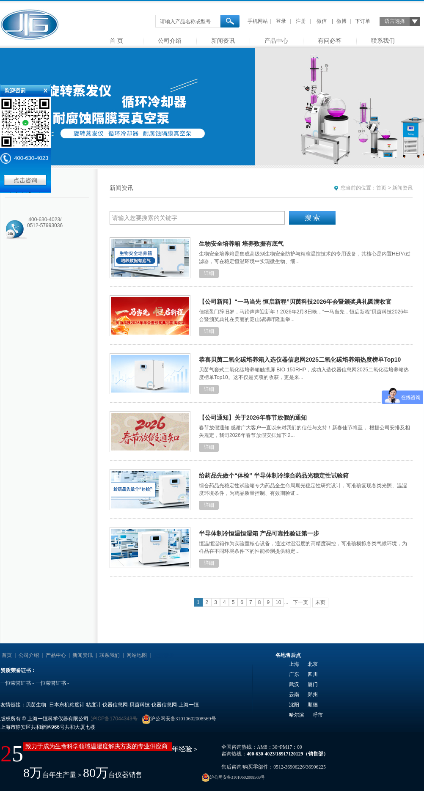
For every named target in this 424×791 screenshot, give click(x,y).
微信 (322, 21)
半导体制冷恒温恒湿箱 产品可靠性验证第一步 (259, 533)
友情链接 (164, 655)
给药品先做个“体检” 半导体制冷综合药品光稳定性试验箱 (274, 475)
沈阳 (294, 705)
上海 (294, 664)
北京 (313, 664)
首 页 (116, 40)
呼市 (318, 715)
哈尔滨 (296, 715)
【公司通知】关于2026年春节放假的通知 (253, 417)
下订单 (362, 21)
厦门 (313, 684)
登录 (281, 21)
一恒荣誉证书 (15, 683)
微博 (341, 21)
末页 (320, 602)
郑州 (313, 695)
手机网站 (258, 21)
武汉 (294, 684)
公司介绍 (170, 40)
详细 (209, 273)
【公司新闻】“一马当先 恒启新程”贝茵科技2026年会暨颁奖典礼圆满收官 (295, 301)
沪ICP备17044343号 (114, 719)
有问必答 (329, 40)
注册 (301, 21)
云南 (294, 695)
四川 (313, 674)
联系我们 (383, 40)
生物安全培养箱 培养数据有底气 (241, 243)
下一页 (300, 602)
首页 (381, 188)
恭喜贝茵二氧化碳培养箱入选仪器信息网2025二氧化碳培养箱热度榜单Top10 (300, 359)
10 (278, 602)
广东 (294, 674)
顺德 (313, 705)
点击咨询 (25, 180)
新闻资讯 (223, 40)
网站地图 (137, 655)
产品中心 (276, 40)
